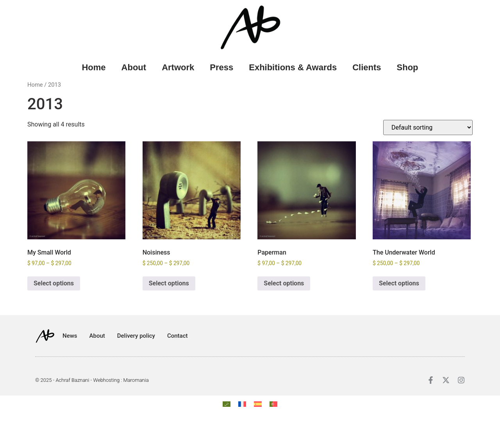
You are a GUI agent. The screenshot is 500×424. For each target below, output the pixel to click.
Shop (407, 67)
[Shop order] (428, 127)
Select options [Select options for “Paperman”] (284, 283)
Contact (177, 335)
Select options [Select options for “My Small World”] (54, 283)
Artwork (178, 67)
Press (221, 67)
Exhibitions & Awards (293, 67)
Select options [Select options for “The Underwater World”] (399, 283)
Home (93, 67)
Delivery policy (136, 335)
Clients (366, 67)
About (133, 67)
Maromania (135, 380)
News (69, 335)
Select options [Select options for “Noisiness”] (169, 283)
